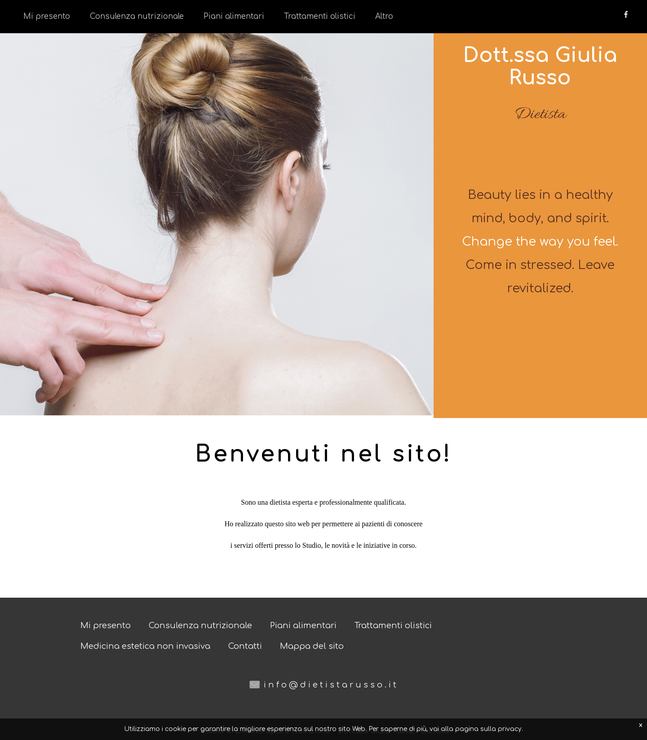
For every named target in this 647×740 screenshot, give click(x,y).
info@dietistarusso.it (331, 684)
